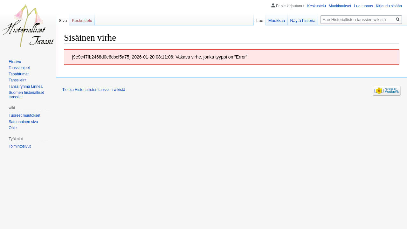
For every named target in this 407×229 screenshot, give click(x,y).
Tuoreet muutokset (24, 115)
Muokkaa (276, 20)
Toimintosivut (20, 146)
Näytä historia (302, 20)
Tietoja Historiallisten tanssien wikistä (93, 89)
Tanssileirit (17, 80)
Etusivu (15, 61)
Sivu (63, 20)
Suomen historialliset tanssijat (26, 94)
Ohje (13, 128)
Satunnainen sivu (23, 122)
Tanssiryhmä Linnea (26, 86)
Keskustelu (316, 6)
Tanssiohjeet (19, 68)
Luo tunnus (363, 6)
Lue (259, 20)
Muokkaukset (340, 6)
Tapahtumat (19, 74)
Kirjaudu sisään (389, 6)
